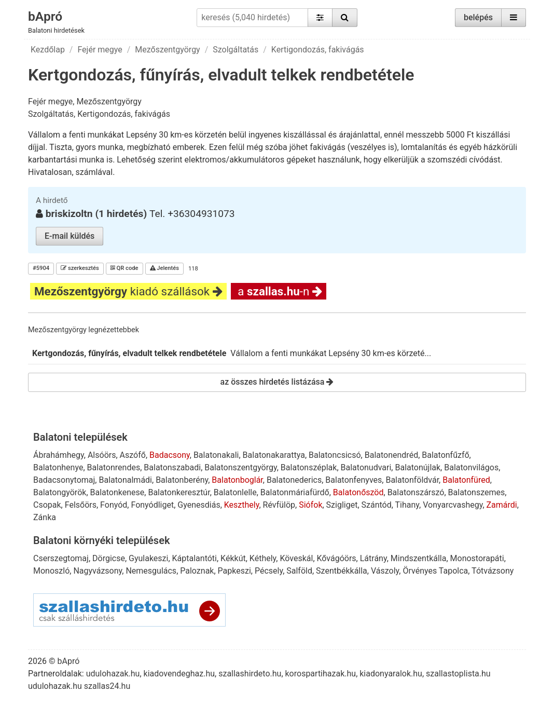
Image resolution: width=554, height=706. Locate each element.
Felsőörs (80, 505)
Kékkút (233, 558)
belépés (478, 17)
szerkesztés (80, 268)
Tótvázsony (493, 571)
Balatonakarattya (274, 455)
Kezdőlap (48, 50)
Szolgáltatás (235, 50)
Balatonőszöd (358, 492)
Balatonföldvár (412, 480)
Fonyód (113, 505)
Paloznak (197, 571)
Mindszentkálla (419, 558)
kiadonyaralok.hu (390, 673)
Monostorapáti (477, 558)
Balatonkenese (117, 492)
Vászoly (385, 571)
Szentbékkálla (341, 571)
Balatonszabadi (172, 467)
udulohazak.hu (113, 673)
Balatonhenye (58, 467)
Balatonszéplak (309, 467)
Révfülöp (279, 505)
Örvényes (420, 571)
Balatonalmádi (125, 480)
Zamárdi (502, 505)
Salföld (299, 571)
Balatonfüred (466, 480)
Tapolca (453, 571)
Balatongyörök (59, 492)
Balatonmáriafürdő (294, 492)
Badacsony (169, 455)
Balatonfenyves (353, 480)
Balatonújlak (417, 467)
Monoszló (51, 571)
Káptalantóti (194, 558)
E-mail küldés (69, 236)
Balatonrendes (114, 467)
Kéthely (263, 558)
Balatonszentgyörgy (240, 467)
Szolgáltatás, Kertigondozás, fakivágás (99, 114)
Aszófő (133, 455)
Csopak (47, 505)
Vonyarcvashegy (452, 505)
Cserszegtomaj (61, 558)
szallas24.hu (107, 686)
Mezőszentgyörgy (167, 50)
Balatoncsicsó (335, 455)
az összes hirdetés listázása (277, 382)
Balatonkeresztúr (179, 492)
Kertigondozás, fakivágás (317, 50)
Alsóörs (102, 455)
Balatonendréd (391, 455)
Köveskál (296, 558)
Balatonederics (294, 480)
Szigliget (342, 505)
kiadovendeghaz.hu (179, 673)
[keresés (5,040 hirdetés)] (252, 17)
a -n (278, 291)
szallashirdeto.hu (249, 673)
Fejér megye (99, 50)
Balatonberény (182, 480)
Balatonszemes (476, 492)
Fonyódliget (152, 505)
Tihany (407, 505)
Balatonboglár (237, 480)
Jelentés (164, 268)
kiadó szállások (128, 291)
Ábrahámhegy (58, 455)
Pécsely (269, 571)
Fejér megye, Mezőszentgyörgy (85, 101)
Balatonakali (216, 455)
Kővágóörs (336, 558)
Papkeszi (234, 571)
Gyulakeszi (148, 558)
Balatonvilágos (471, 467)
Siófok (310, 505)
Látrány (373, 558)
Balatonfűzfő (445, 455)
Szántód (377, 505)
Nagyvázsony (97, 571)
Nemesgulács (151, 571)
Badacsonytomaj (64, 480)
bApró (46, 16)
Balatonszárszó (416, 492)
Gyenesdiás (198, 505)
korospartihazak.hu (320, 673)
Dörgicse (108, 558)
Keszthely (241, 505)
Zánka (44, 517)
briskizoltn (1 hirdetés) (97, 214)
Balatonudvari (366, 467)
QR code (124, 268)
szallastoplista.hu (458, 673)
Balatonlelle (235, 492)
